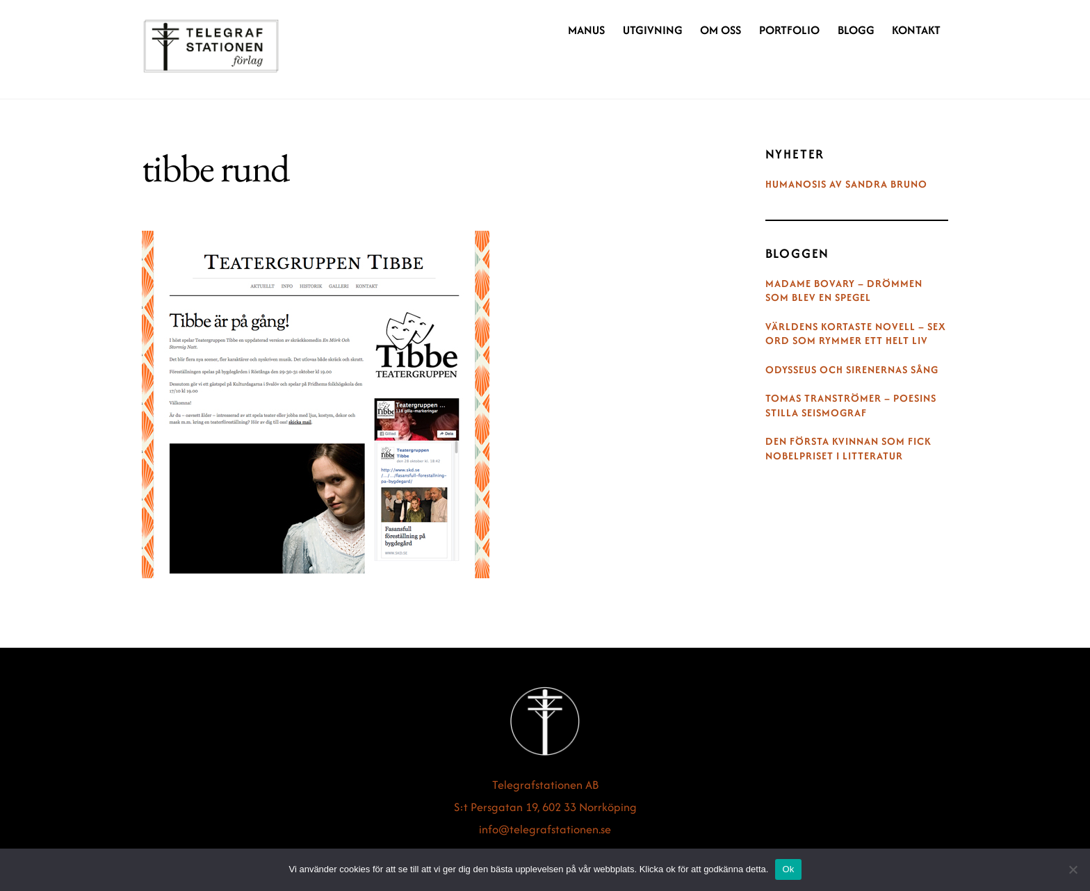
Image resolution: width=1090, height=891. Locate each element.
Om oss (720, 30)
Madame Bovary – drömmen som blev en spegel (843, 291)
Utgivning (653, 30)
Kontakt (916, 30)
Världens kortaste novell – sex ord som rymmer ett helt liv (855, 334)
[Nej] (1073, 869)
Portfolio (789, 30)
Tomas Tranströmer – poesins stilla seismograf (850, 405)
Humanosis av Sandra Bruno (846, 184)
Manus (586, 30)
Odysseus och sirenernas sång (851, 370)
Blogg (856, 30)
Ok (788, 869)
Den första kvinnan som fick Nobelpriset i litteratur (848, 448)
